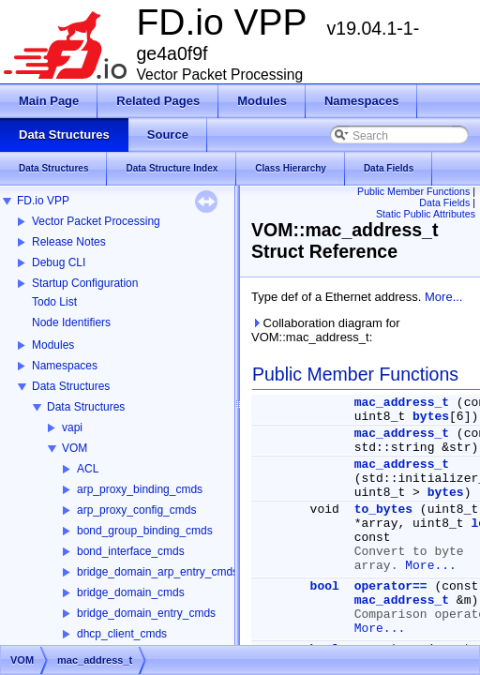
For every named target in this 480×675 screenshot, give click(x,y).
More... (443, 297)
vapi (72, 427)
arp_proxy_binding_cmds (139, 489)
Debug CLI (58, 262)
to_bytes (383, 509)
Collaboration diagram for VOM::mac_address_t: (325, 330)
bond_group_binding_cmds (145, 530)
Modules (53, 345)
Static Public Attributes (425, 213)
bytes (430, 417)
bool (324, 586)
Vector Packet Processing (96, 221)
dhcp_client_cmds (122, 633)
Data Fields (444, 202)
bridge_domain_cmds (131, 592)
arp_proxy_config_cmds (136, 510)
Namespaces (65, 365)
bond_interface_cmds (131, 551)
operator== (391, 586)
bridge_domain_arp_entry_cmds (157, 571)
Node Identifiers (71, 322)
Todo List (54, 301)
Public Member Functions (413, 191)
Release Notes (69, 241)
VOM (74, 448)
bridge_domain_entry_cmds (146, 613)
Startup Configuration (85, 283)
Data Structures (71, 386)
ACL (87, 468)
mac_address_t (401, 403)
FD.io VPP (43, 200)
